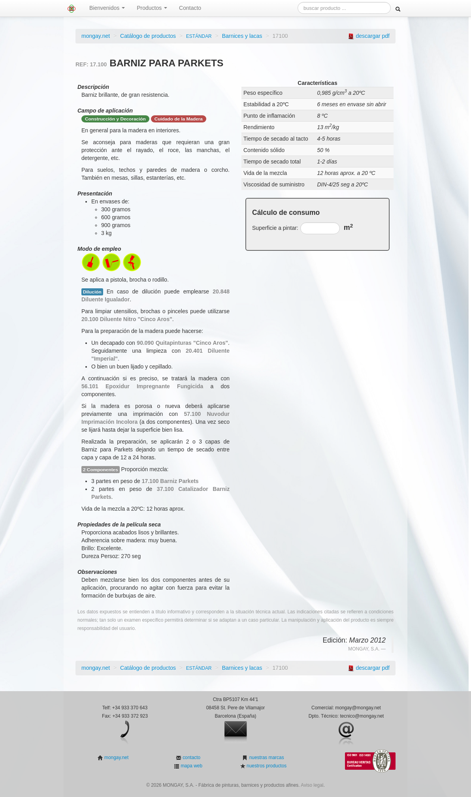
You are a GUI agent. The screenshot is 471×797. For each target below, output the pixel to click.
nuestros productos (265, 766)
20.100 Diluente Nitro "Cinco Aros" (126, 319)
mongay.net (95, 36)
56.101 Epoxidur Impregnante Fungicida (142, 386)
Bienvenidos (107, 8)
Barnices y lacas (242, 36)
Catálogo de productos (148, 36)
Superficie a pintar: (275, 228)
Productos (152, 8)
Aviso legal (312, 785)
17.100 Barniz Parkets (170, 481)
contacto (190, 757)
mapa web (190, 766)
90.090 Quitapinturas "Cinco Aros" (182, 343)
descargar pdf (373, 36)
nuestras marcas (266, 757)
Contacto (190, 8)
